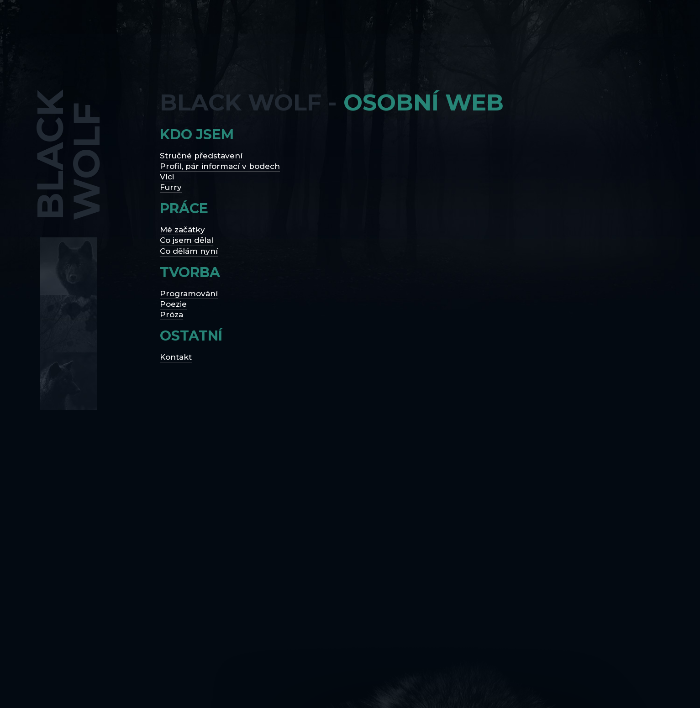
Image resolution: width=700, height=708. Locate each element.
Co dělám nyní (189, 251)
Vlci (167, 176)
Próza (171, 314)
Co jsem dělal (186, 240)
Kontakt (176, 357)
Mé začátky (182, 229)
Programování (189, 293)
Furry (171, 187)
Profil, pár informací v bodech (220, 166)
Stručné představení (201, 155)
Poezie (173, 304)
